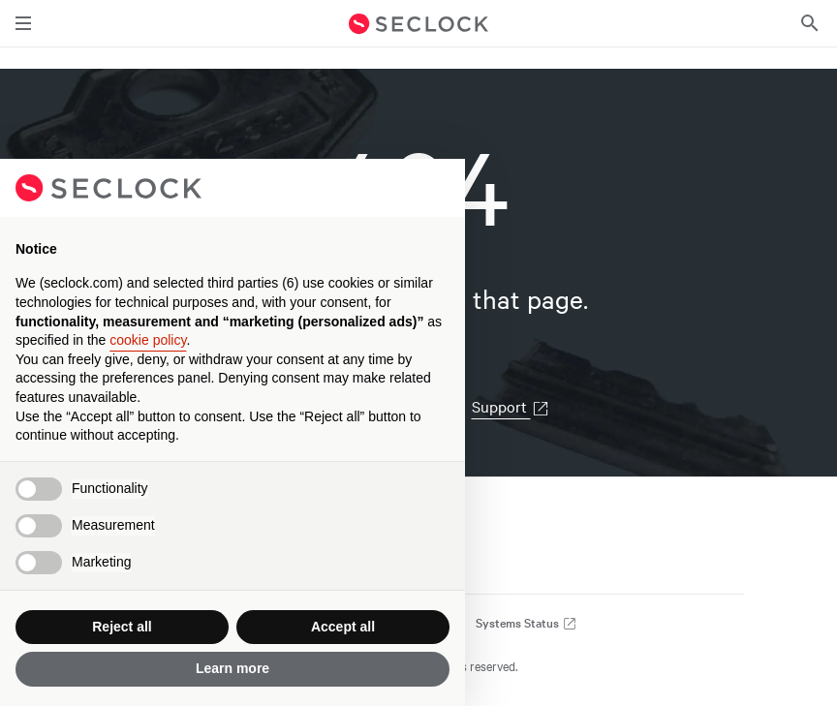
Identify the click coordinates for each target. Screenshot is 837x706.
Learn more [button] (232, 668)
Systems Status (526, 622)
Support (511, 405)
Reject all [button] (121, 626)
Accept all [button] (343, 626)
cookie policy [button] (147, 340)
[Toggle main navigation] (23, 23)
